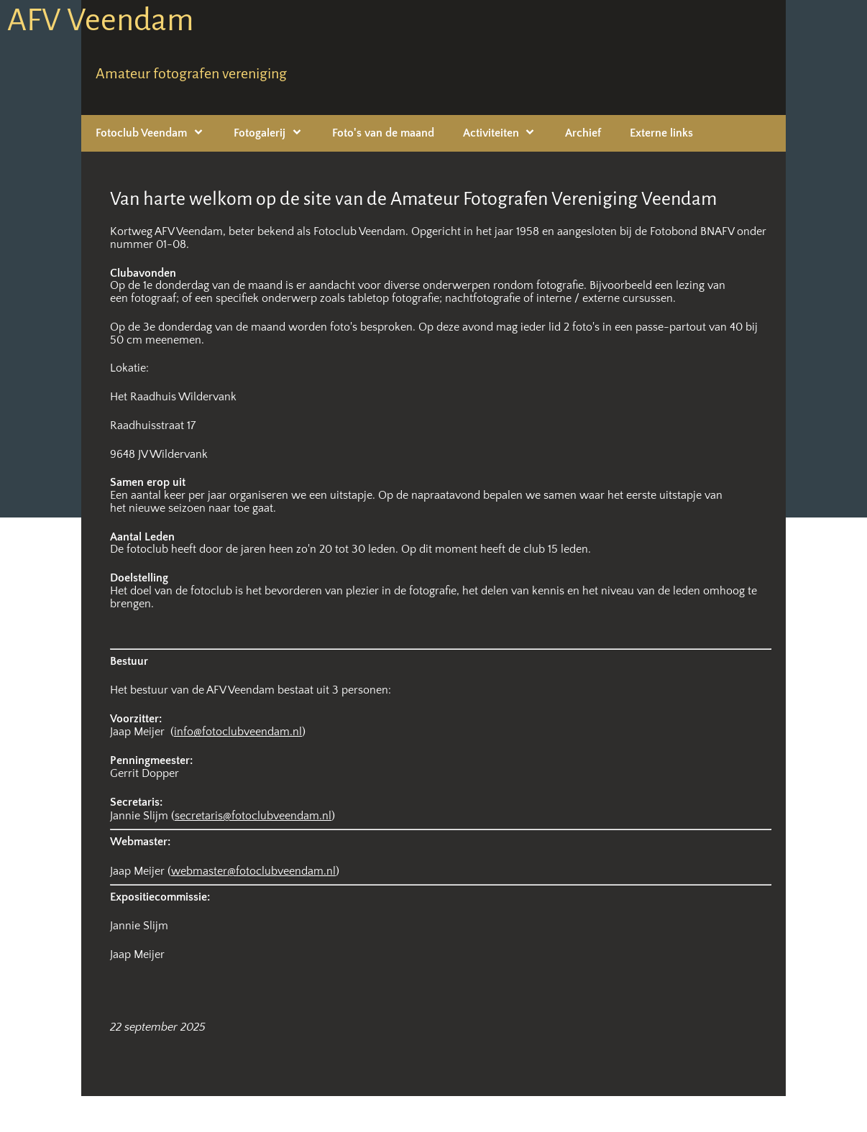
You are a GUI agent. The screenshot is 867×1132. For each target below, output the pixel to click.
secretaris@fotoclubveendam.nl (253, 815)
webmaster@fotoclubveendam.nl (253, 871)
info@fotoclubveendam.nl (238, 731)
